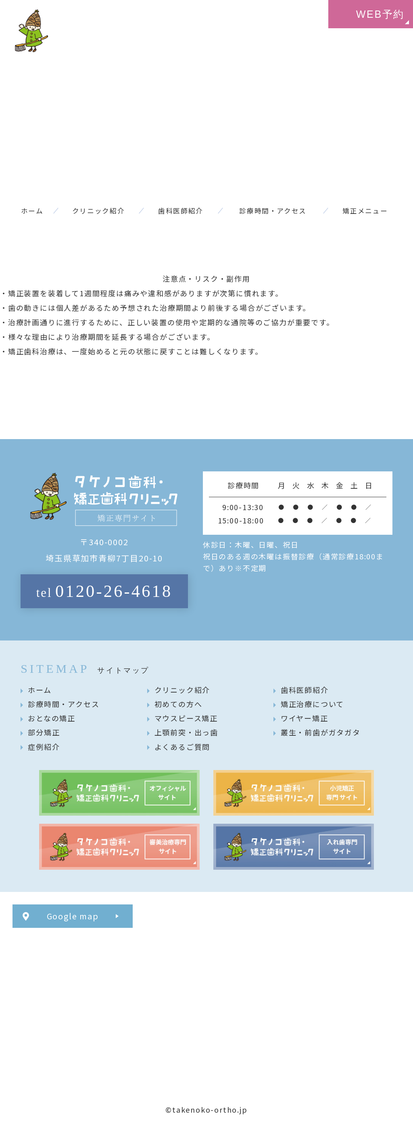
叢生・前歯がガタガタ (321, 732)
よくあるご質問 (182, 746)
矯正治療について (312, 704)
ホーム (39, 689)
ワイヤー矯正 (304, 718)
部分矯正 (44, 732)
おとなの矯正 (51, 718)
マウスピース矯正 (186, 718)
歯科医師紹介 (305, 689)
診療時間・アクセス (63, 704)
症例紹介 (44, 746)
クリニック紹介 (182, 689)
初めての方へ (178, 704)
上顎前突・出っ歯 (186, 732)
